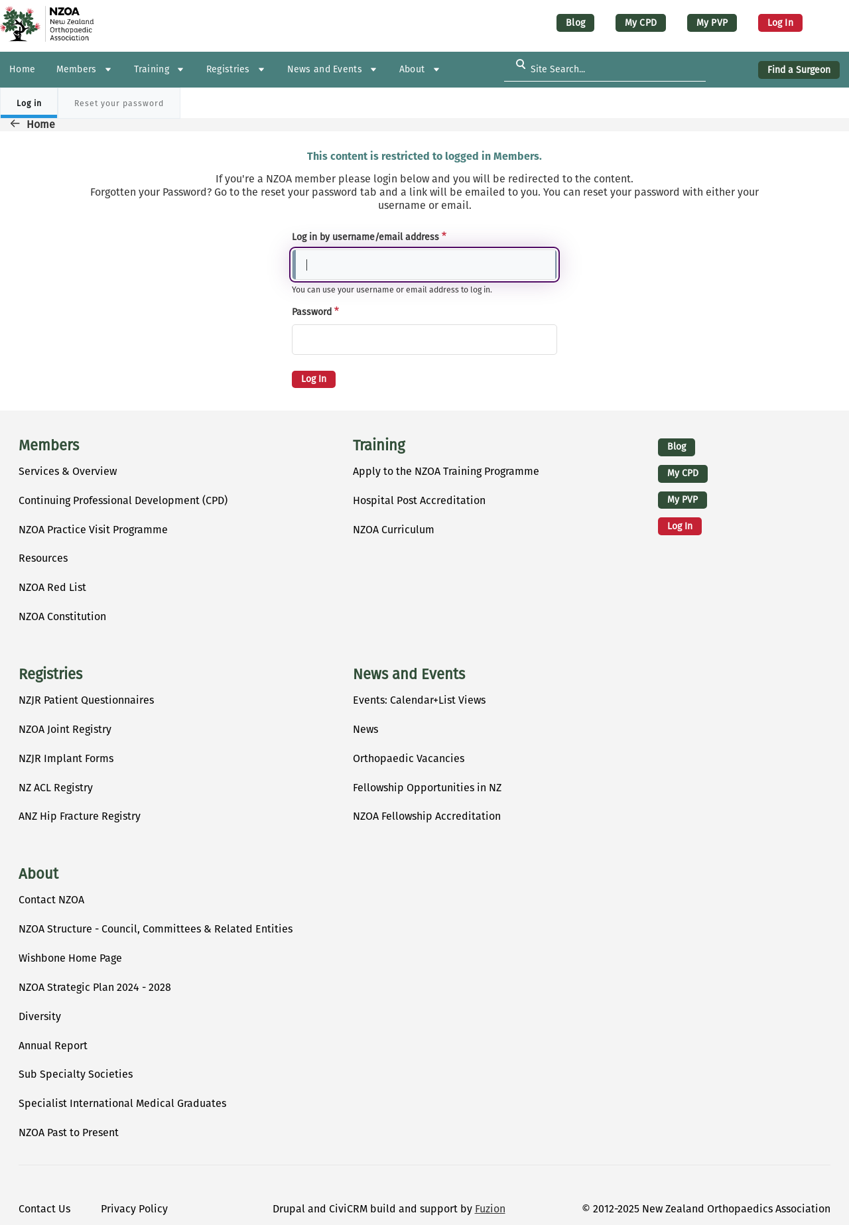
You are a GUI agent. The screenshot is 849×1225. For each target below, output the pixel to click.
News (365, 729)
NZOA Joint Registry (65, 729)
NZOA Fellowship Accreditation (427, 816)
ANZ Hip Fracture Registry (80, 816)
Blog (575, 23)
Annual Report (53, 1045)
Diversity (40, 1016)
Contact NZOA (51, 899)
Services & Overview (68, 471)
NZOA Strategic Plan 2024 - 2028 (95, 987)
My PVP (712, 23)
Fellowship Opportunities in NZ (427, 787)
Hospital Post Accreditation (419, 500)
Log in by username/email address (365, 237)
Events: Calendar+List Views (419, 700)
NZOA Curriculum (393, 529)
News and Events (409, 674)
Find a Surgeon (798, 70)
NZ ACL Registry (56, 787)
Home (41, 124)
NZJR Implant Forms (66, 758)
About (38, 874)
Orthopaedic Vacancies (408, 758)
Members (49, 445)
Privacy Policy (134, 1208)
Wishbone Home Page (70, 958)
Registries (50, 674)
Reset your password (119, 103)
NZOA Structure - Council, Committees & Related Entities (156, 929)
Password (312, 312)
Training (379, 445)
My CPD (641, 23)
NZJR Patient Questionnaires (86, 700)
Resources (43, 558)
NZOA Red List (52, 587)
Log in (780, 23)
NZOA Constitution (62, 616)
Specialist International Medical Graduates (122, 1103)
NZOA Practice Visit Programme (93, 529)
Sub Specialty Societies (76, 1074)
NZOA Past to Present (69, 1132)
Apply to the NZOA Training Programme (446, 471)
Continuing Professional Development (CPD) (123, 500)
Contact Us (44, 1208)
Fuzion (490, 1208)
